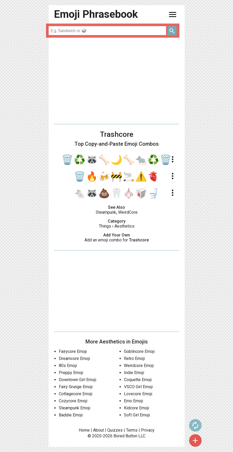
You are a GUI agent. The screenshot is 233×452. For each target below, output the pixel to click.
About (98, 430)
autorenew (195, 425)
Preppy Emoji (71, 372)
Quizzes (115, 430)
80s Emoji (68, 365)
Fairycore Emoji (73, 351)
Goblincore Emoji (139, 351)
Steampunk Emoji (74, 407)
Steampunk (106, 212)
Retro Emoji (134, 358)
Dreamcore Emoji (74, 358)
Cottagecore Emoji (75, 393)
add (195, 440)
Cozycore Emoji (73, 400)
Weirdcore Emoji (139, 365)
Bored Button (125, 435)
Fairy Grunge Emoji (76, 386)
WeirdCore (128, 212)
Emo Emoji (133, 400)
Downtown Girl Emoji (77, 379)
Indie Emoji (134, 372)
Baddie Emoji (71, 415)
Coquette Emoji (138, 379)
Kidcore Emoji (136, 407)
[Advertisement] (116, 80)
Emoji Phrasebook (96, 14)
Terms (132, 430)
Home (84, 430)
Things (105, 226)
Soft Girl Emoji (137, 415)
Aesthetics (124, 226)
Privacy (148, 430)
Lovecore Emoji (138, 393)
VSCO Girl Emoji (138, 386)
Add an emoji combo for (116, 240)
